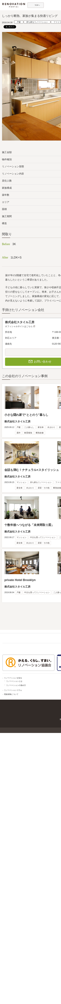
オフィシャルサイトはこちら (19, 326)
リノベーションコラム (13, 690)
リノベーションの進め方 (16, 685)
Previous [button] (4, 92)
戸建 (19, 22)
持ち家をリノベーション (37, 22)
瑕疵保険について (11, 694)
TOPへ (37, 5)
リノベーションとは (14, 681)
